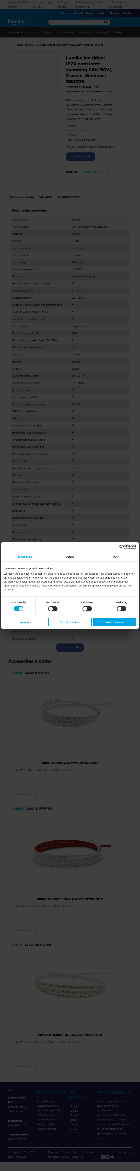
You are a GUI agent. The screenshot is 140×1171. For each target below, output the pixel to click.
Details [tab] (70, 556)
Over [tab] (116, 556)
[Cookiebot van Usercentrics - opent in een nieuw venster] (121, 547)
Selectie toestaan (70, 622)
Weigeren (25, 622)
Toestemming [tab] (24, 556)
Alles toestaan (114, 622)
